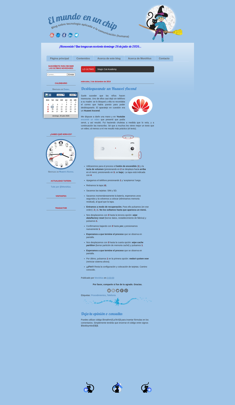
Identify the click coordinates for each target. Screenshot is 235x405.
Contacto (164, 58)
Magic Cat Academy (107, 69)
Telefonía (111, 295)
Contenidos (83, 58)
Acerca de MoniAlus (139, 58)
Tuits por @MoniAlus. (61, 187)
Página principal (59, 58)
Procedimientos (98, 295)
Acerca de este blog (108, 58)
